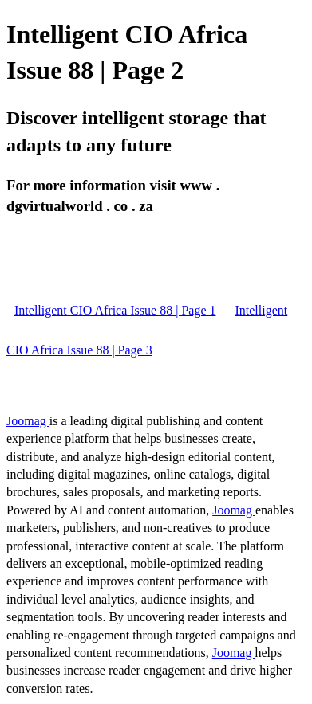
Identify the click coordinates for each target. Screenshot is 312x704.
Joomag (27, 421)
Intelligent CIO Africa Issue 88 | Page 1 (114, 310)
